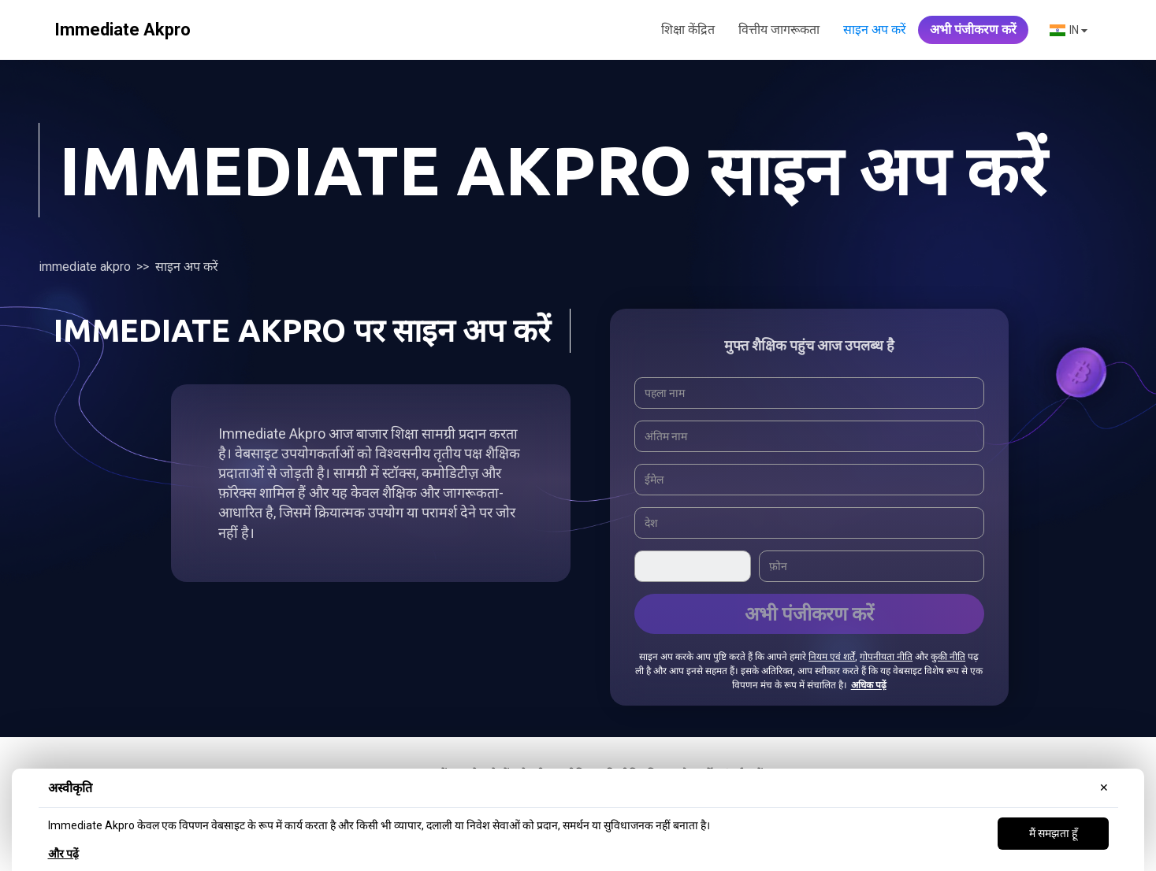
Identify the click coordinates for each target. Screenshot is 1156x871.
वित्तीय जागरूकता (779, 29)
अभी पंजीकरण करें (973, 29)
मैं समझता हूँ (1053, 833)
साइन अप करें (874, 29)
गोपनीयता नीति (886, 656)
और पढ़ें (63, 853)
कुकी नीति (948, 656)
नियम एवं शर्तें (831, 656)
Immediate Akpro (85, 266)
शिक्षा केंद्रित (688, 29)
